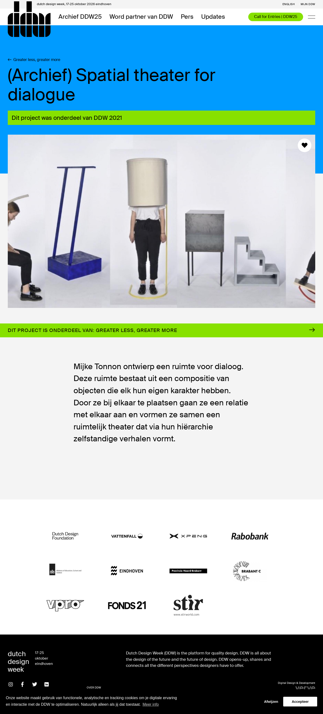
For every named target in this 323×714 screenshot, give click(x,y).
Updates (213, 16)
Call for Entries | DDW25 (275, 16)
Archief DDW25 (80, 16)
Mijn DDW (308, 4)
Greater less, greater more (34, 60)
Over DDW (94, 687)
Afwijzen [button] (271, 702)
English (288, 4)
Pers (187, 16)
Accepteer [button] (300, 702)
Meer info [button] (150, 704)
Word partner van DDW (141, 16)
